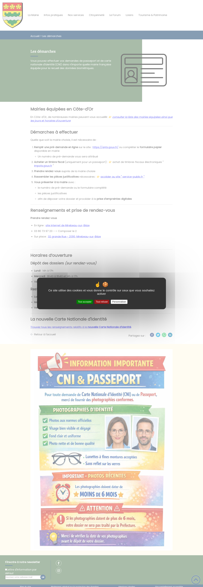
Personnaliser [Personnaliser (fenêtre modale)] (119, 302)
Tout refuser (102, 302)
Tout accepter (84, 302)
